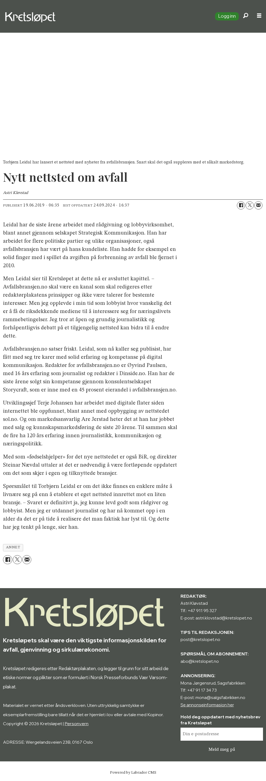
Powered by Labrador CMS (133, 772)
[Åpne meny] (259, 16)
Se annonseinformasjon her (207, 704)
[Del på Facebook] (241, 205)
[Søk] (245, 16)
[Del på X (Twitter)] (250, 205)
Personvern (76, 723)
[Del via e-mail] (258, 205)
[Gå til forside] (105, 16)
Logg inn (227, 16)
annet (13, 547)
